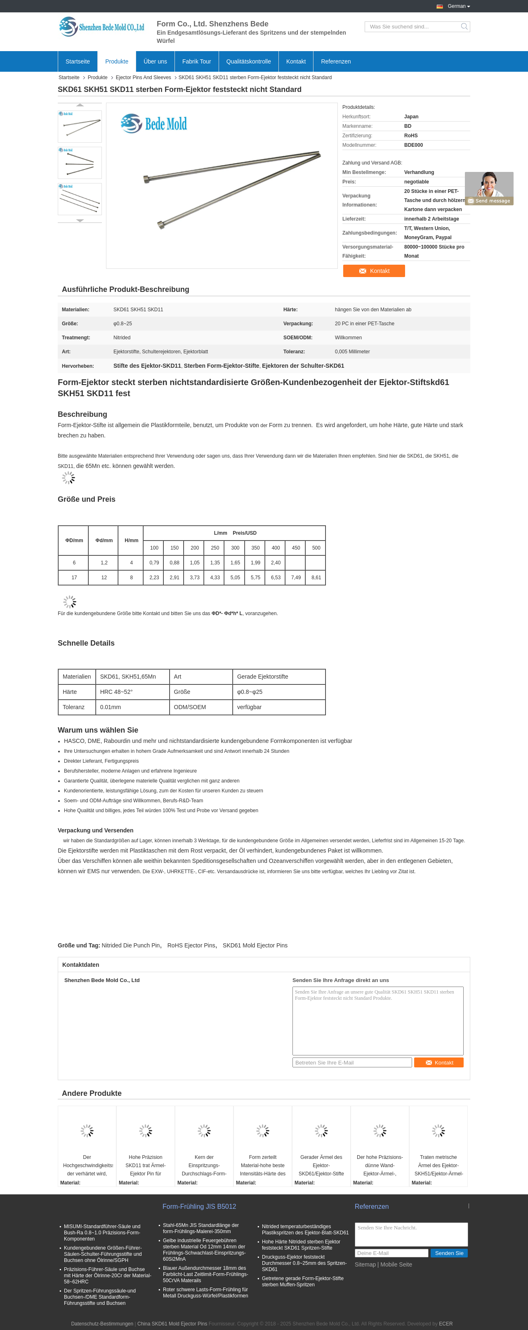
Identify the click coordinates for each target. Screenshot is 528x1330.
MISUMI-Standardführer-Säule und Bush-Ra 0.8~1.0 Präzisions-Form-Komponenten (102, 1233)
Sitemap (365, 1264)
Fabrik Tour (196, 61)
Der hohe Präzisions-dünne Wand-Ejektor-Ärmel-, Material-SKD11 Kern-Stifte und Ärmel (380, 1166)
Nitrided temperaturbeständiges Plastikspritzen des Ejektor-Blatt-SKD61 (305, 1230)
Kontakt (296, 61)
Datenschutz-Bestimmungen (102, 1324)
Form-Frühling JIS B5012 (199, 1206)
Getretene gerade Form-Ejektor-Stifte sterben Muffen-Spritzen (303, 1282)
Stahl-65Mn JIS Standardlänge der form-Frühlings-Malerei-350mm (201, 1228)
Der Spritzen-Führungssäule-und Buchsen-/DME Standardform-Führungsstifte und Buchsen (100, 1297)
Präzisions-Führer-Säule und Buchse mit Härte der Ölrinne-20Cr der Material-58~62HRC (107, 1276)
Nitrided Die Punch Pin (131, 945)
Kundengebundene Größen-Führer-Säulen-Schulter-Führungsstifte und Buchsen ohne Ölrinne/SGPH (103, 1254)
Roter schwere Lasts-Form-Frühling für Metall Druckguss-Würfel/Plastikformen (205, 1293)
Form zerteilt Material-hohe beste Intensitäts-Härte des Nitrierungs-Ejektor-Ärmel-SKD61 (263, 1166)
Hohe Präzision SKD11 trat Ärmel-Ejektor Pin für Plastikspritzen (145, 1166)
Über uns (155, 61)
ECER (446, 1324)
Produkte (116, 61)
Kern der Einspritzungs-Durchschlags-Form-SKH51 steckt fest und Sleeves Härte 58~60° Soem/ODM (204, 1166)
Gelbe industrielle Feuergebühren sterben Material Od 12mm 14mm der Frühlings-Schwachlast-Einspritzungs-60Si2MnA (204, 1250)
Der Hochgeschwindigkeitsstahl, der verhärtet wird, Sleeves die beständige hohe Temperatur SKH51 (88, 1166)
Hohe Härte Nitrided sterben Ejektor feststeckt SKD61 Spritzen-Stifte (301, 1245)
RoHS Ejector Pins (191, 945)
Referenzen (336, 61)
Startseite (78, 61)
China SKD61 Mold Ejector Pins (172, 1324)
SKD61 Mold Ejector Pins (255, 945)
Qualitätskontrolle (248, 61)
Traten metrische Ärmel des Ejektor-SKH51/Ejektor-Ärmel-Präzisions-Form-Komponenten (439, 1166)
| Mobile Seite (394, 1264)
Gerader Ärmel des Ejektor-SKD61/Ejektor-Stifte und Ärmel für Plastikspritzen (321, 1166)
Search (465, 26)
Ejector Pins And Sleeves (143, 77)
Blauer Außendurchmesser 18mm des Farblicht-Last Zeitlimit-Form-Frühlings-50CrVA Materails (205, 1274)
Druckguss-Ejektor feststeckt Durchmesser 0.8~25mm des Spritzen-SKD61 (304, 1263)
